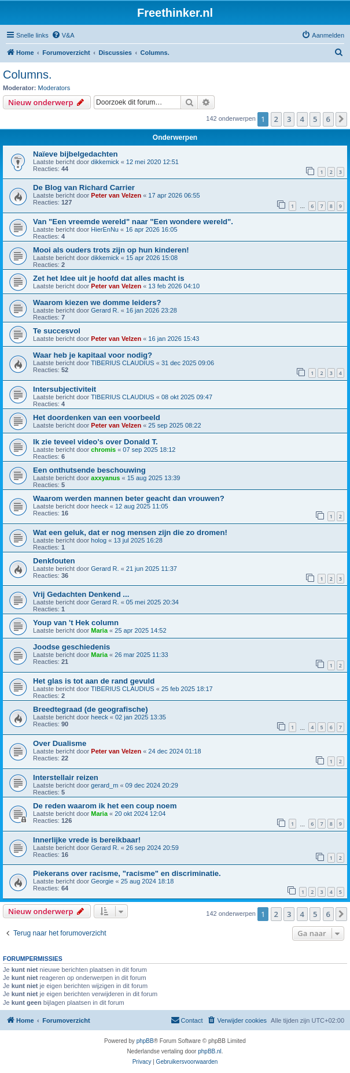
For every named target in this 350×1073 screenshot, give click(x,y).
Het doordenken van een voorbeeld (96, 417)
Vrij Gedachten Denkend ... (81, 594)
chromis (103, 449)
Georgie (102, 881)
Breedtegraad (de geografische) (90, 709)
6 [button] (328, 119)
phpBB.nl (210, 1051)
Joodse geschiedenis (71, 647)
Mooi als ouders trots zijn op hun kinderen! (111, 250)
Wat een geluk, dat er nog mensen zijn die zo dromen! (130, 532)
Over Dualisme (59, 743)
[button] (341, 119)
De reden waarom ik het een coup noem (104, 805)
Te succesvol (56, 330)
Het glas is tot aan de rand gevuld (93, 681)
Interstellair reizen (65, 777)
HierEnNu (105, 229)
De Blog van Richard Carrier (84, 187)
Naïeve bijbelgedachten (75, 154)
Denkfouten (54, 560)
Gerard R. (105, 310)
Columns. (27, 74)
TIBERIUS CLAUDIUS (122, 362)
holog (98, 540)
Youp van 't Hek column (76, 622)
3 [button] (289, 119)
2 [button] (276, 119)
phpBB (145, 1041)
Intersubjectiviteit (64, 389)
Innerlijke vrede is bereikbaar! (87, 840)
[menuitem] (63, 35)
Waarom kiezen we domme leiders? (97, 302)
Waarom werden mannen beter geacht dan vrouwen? (128, 498)
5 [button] (315, 119)
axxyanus (105, 477)
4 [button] (302, 119)
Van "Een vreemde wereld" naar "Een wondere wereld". (133, 221)
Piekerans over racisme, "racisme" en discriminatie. (127, 873)
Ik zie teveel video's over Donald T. (95, 441)
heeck (99, 506)
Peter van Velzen (116, 195)
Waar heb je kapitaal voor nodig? (92, 355)
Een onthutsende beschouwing (89, 470)
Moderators (54, 87)
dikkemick (105, 161)
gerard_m (104, 785)
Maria (99, 630)
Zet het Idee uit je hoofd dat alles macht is (109, 278)
